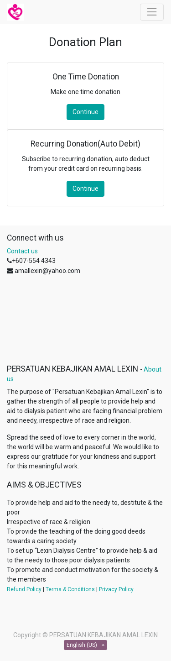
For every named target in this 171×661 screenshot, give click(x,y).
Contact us (22, 251)
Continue (85, 111)
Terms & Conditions (70, 589)
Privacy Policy (116, 589)
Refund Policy (24, 589)
